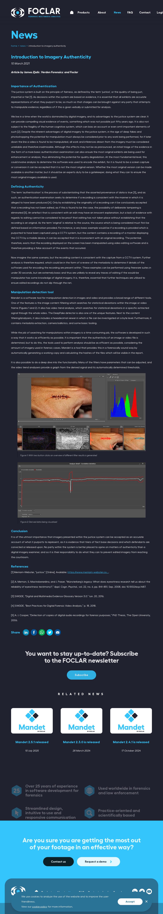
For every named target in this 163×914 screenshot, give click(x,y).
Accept (130, 901)
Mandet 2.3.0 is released (81, 742)
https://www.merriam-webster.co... (88, 572)
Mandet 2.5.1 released (32, 742)
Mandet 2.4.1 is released (131, 742)
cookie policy (39, 906)
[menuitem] (14, 46)
